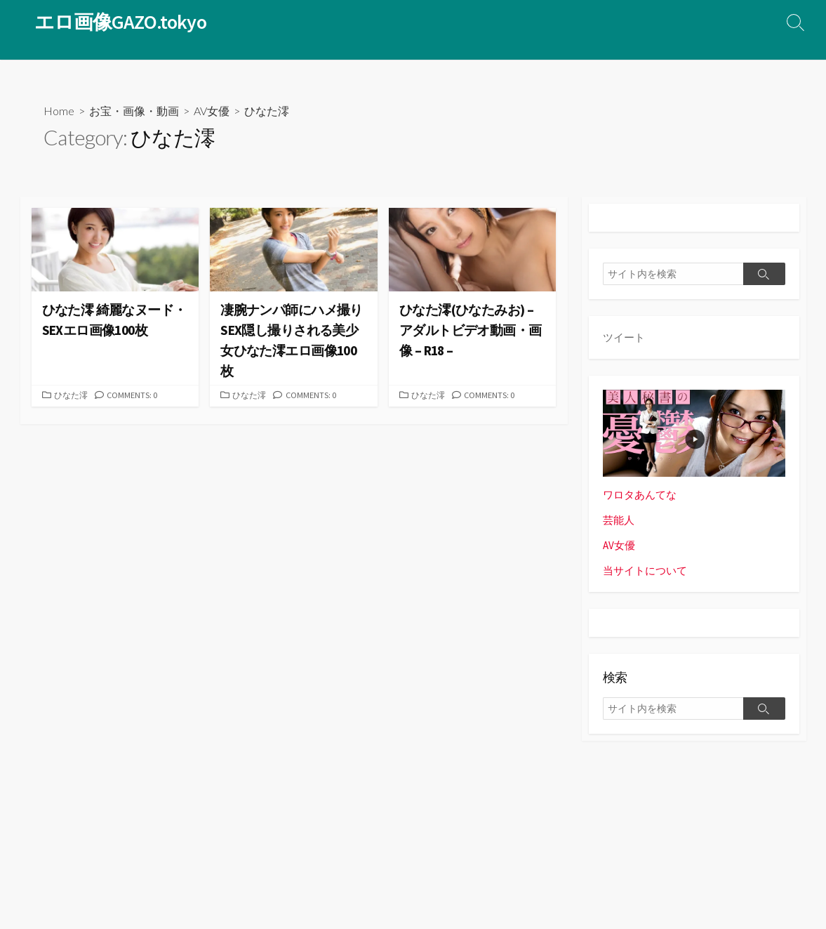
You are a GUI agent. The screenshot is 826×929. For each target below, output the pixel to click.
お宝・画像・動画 (134, 110)
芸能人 (618, 520)
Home (59, 110)
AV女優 (211, 110)
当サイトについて (645, 571)
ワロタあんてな (640, 494)
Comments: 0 (135, 396)
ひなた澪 (72, 396)
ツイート (624, 337)
